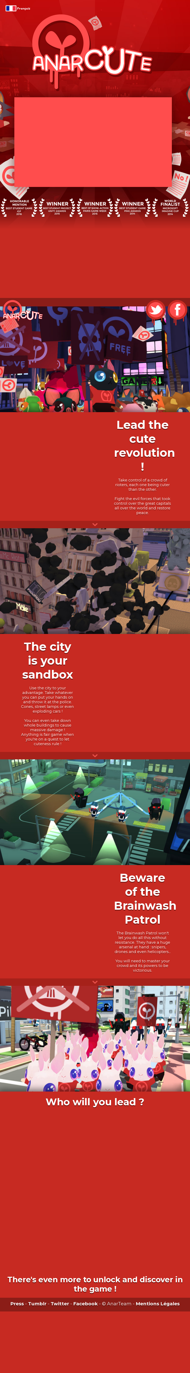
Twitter (60, 1304)
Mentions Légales (158, 1304)
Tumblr (37, 1304)
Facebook (85, 1304)
